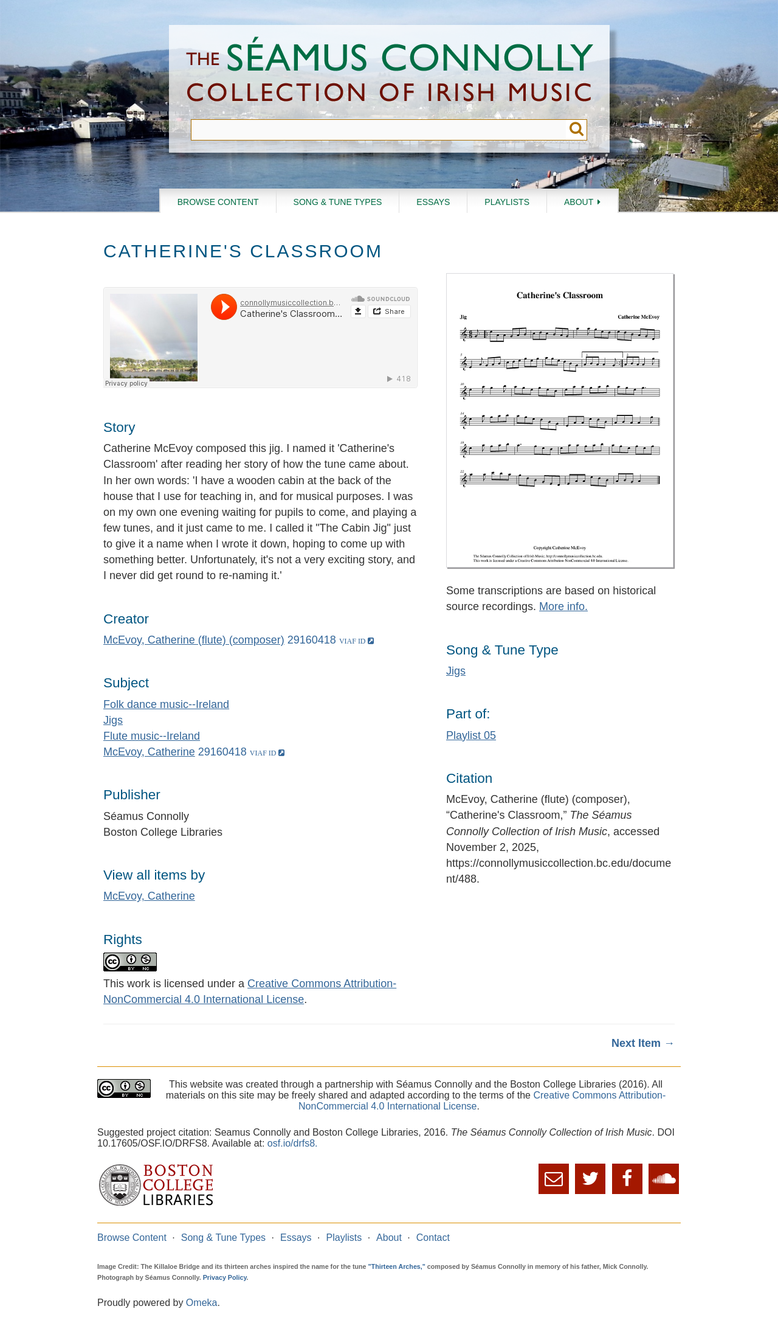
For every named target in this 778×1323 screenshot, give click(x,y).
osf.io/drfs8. (292, 1143)
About (578, 202)
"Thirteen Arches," (396, 1266)
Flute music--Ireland (151, 736)
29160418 (311, 640)
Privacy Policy (225, 1277)
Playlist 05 (471, 735)
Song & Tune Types (338, 202)
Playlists (506, 202)
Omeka (202, 1302)
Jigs (113, 720)
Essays (433, 202)
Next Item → (643, 1043)
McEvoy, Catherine (149, 752)
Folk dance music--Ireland (166, 704)
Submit (576, 130)
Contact (433, 1237)
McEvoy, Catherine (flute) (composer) (193, 640)
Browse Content (218, 202)
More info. (563, 606)
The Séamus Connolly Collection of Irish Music (389, 72)
